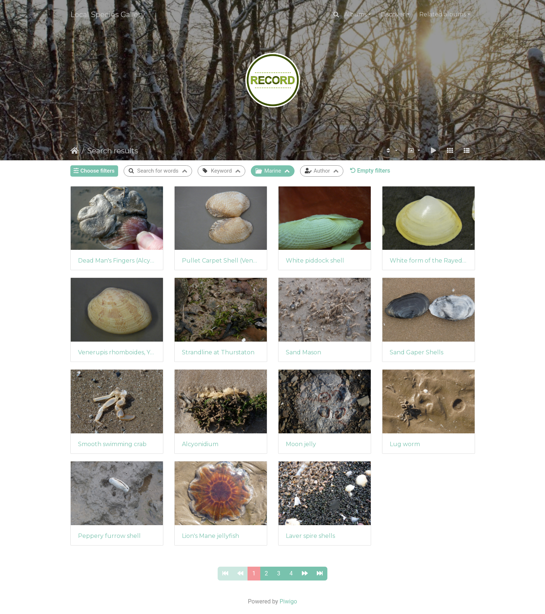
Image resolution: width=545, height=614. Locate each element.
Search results (112, 150)
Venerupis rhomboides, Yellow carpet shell (117, 352)
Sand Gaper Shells (416, 352)
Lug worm (405, 444)
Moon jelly (301, 444)
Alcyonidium (200, 444)
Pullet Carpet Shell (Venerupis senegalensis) (221, 260)
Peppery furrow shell (109, 535)
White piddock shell (315, 260)
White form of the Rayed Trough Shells (428, 260)
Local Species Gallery (107, 14)
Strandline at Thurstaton (218, 352)
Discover (393, 14)
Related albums (442, 14)
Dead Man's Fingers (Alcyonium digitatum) (117, 260)
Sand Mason (303, 352)
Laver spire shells (310, 535)
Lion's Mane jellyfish (210, 535)
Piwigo (288, 601)
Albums (355, 14)
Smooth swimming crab (112, 444)
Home (74, 150)
